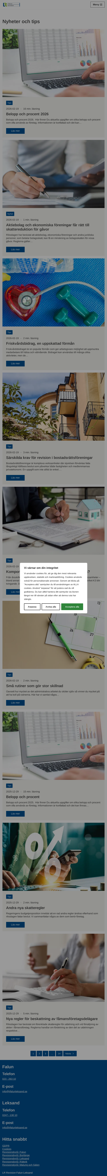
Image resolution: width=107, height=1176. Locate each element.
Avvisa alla (51, 607)
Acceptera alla (72, 607)
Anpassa (32, 607)
